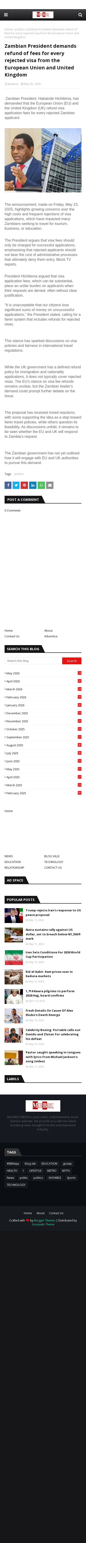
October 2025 (43, 729)
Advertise (51, 636)
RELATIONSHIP (14, 867)
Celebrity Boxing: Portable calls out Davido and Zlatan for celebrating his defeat (53, 1034)
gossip (67, 1164)
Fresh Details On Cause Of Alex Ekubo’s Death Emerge (49, 1012)
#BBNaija (13, 1164)
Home (9, 29)
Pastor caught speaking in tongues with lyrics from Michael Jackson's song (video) (53, 1056)
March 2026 (43, 689)
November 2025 (43, 721)
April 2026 (43, 681)
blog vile (30, 1164)
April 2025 (43, 777)
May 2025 (43, 769)
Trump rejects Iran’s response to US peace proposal (53, 912)
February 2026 (43, 697)
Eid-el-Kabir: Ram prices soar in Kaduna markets (49, 974)
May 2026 (43, 673)
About (48, 630)
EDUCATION (13, 862)
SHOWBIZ (55, 1178)
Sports (71, 1178)
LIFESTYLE (35, 1171)
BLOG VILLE (52, 856)
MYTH (66, 1171)
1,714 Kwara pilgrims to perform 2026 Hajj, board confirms (50, 993)
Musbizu (13, 84)
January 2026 (43, 705)
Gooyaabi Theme (43, 1224)
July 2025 (43, 753)
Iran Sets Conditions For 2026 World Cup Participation (53, 954)
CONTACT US (53, 867)
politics (19, 29)
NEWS (9, 856)
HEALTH (12, 1171)
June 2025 (43, 761)
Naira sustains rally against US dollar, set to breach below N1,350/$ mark (53, 934)
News (10, 1178)
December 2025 (43, 713)
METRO (51, 1171)
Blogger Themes (44, 1220)
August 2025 (43, 745)
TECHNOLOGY (53, 862)
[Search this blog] (33, 660)
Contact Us (12, 636)
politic (24, 1178)
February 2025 (43, 793)
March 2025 (43, 785)
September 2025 (43, 737)
